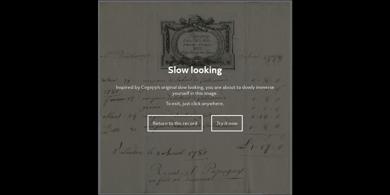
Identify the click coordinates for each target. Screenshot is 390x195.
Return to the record (175, 123)
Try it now (227, 123)
